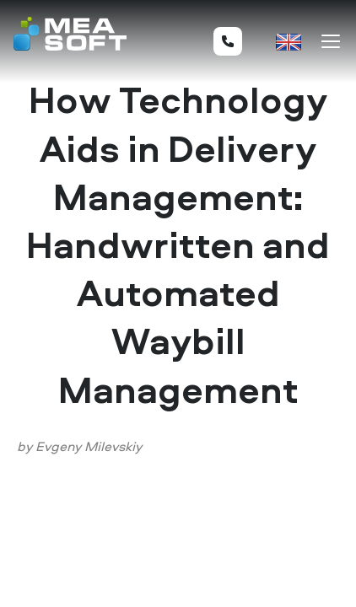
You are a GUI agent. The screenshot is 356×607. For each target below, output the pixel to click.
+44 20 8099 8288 (227, 41)
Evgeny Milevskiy (88, 446)
